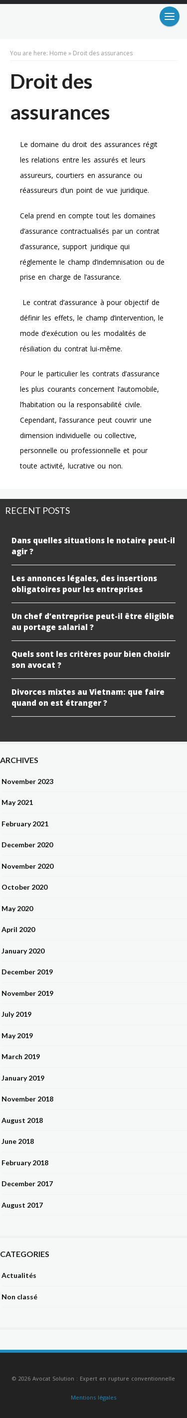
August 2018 (22, 1120)
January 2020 (22, 950)
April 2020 (18, 929)
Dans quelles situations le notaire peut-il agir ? (93, 546)
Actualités (18, 1275)
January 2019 (22, 1078)
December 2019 (27, 971)
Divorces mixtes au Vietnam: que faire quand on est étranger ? (88, 697)
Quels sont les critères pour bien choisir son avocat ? (90, 659)
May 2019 (17, 1035)
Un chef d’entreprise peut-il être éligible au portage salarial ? (92, 621)
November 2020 (27, 866)
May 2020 (17, 908)
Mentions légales (93, 1397)
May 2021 (17, 802)
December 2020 (27, 844)
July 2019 (16, 1014)
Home (58, 53)
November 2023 (27, 781)
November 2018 (27, 1099)
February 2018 (24, 1162)
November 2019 (27, 993)
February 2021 (24, 823)
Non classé (19, 1296)
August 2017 (22, 1205)
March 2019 (20, 1056)
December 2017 (27, 1183)
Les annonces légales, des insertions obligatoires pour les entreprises (84, 584)
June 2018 (17, 1141)
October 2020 (24, 887)
